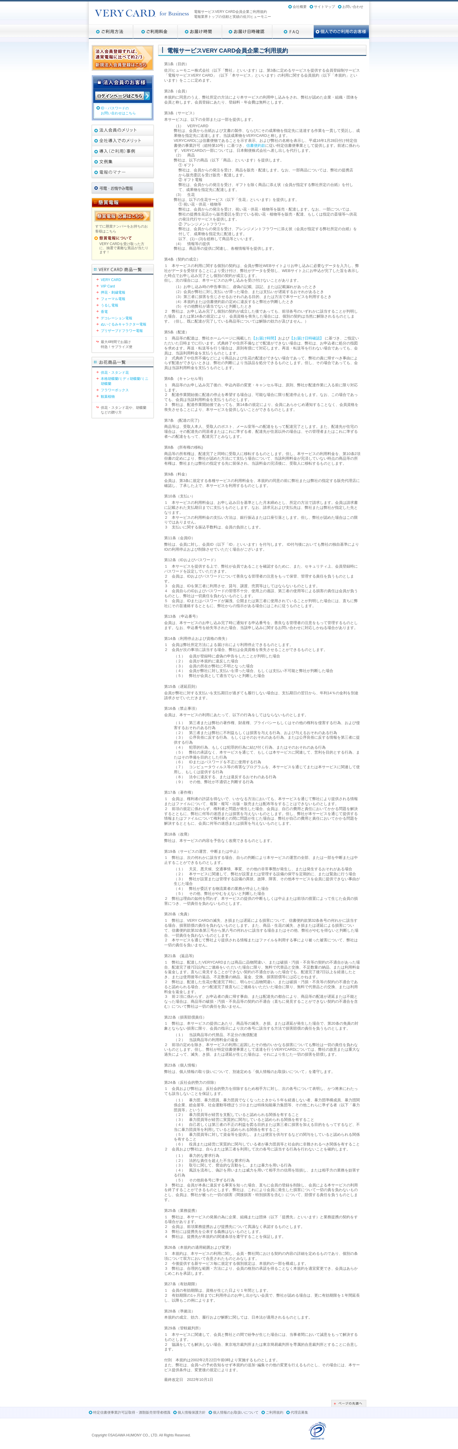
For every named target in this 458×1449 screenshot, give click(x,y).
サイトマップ (324, 7)
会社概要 (300, 7)
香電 (104, 312)
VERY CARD (111, 280)
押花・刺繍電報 (113, 292)
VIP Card (108, 286)
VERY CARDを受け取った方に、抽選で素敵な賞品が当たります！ (123, 248)
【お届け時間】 (264, 338)
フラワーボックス (115, 390)
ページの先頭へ (348, 1403)
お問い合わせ (352, 7)
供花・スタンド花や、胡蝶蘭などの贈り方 (123, 410)
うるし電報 (109, 305)
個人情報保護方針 (192, 1412)
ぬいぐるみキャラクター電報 (123, 324)
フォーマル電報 (113, 299)
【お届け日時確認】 (306, 338)
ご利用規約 (274, 1412)
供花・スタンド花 (115, 373)
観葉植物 (108, 396)
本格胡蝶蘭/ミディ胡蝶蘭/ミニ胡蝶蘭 (124, 381)
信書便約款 (255, 145)
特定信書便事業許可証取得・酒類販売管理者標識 (131, 1412)
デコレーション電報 (116, 318)
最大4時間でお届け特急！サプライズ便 (116, 344)
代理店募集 (299, 1412)
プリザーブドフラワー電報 (122, 331)
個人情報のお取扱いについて (236, 1412)
